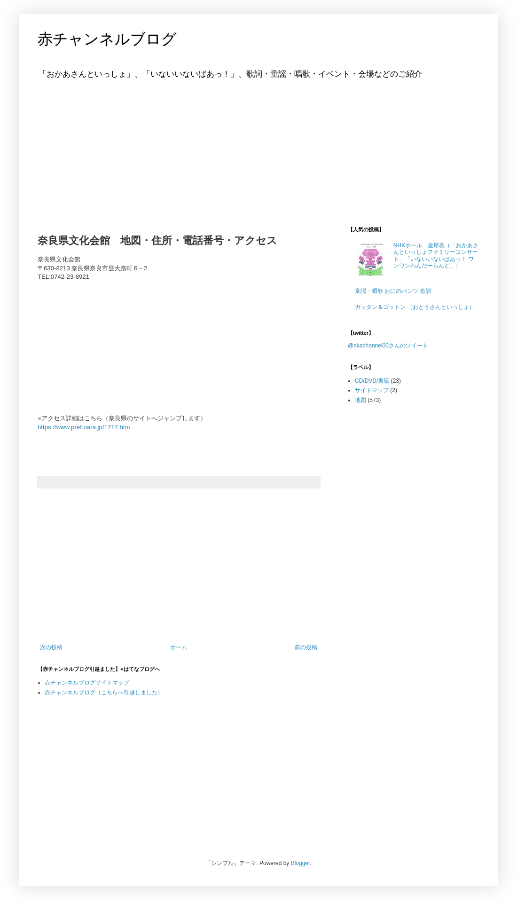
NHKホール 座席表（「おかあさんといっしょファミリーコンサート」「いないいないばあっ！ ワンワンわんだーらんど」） (435, 255)
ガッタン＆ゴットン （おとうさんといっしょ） (415, 307)
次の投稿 (51, 647)
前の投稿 (306, 647)
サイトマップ (372, 390)
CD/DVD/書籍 (372, 381)
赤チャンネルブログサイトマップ (87, 682)
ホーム (178, 647)
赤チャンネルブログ (107, 39)
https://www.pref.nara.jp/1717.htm (84, 427)
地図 (360, 400)
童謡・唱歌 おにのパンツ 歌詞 (393, 291)
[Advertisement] (96, 151)
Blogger (300, 863)
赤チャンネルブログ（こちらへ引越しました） (104, 692)
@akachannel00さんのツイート (388, 345)
